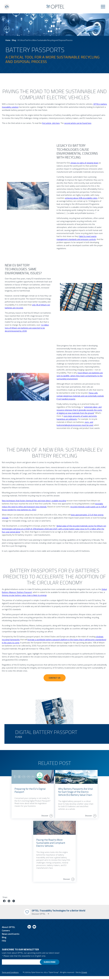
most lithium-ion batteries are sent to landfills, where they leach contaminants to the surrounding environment (80, 375)
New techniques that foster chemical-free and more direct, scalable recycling (34, 500)
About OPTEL (8, 927)
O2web (84, 972)
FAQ (4, 940)
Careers (6, 930)
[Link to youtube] (34, 927)
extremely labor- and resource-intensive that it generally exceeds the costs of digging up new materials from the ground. (79, 409)
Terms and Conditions (10, 972)
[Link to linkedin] (29, 927)
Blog (14, 40)
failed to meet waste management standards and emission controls (76, 238)
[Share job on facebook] (4, 901)
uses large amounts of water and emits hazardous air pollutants (77, 417)
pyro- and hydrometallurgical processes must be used (75, 424)
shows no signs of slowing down (84, 162)
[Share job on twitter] (13, 901)
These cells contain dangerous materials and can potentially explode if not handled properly (80, 395)
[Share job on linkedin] (9, 901)
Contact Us (54, 677)
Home (7, 40)
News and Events (10, 934)
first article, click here (51, 123)
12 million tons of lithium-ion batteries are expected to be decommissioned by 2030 (27, 327)
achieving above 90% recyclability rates (81, 198)
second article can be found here (77, 123)
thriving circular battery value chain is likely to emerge (24, 595)
